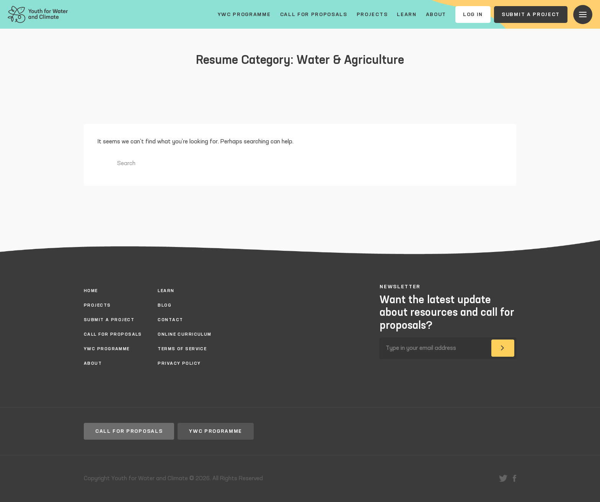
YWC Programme (244, 14)
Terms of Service (182, 349)
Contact (170, 320)
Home (91, 291)
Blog (164, 305)
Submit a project (531, 14)
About (436, 14)
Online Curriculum (184, 334)
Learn (406, 14)
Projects (372, 14)
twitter (503, 478)
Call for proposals (313, 14)
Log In (473, 14)
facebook (514, 478)
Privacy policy (179, 363)
